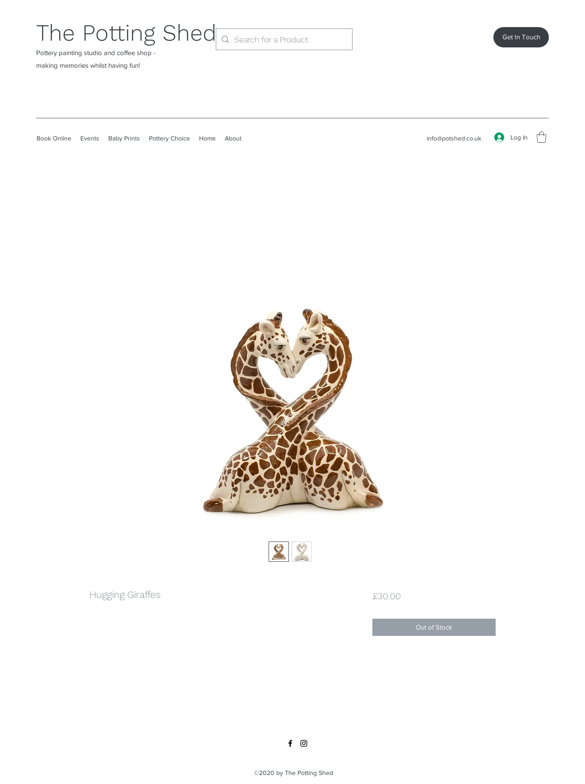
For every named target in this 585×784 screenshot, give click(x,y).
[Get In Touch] (521, 37)
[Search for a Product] (283, 40)
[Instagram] (303, 743)
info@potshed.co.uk (454, 138)
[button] (541, 137)
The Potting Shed (126, 32)
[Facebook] (290, 743)
